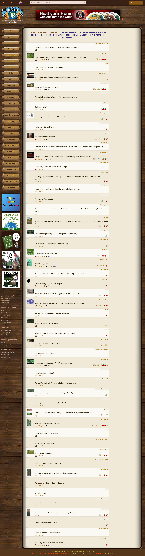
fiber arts (11, 103)
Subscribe (13, 3)
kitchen (11, 73)
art (11, 109)
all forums (11, 187)
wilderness (11, 97)
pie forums (11, 175)
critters (11, 43)
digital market (11, 163)
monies (11, 67)
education (11, 127)
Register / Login (136, 3)
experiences (11, 139)
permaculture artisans (11, 115)
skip (11, 133)
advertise (43, 553)
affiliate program (53, 553)
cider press (11, 151)
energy (11, 61)
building (11, 49)
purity (11, 79)
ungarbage (11, 85)
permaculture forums (11, 31)
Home (5, 3)
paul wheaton (100, 553)
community (11, 91)
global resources (11, 145)
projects (11, 157)
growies (11, 37)
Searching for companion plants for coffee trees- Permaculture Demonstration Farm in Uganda (68, 35)
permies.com (11, 169)
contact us (35, 553)
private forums (11, 181)
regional (11, 121)
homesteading (11, 55)
